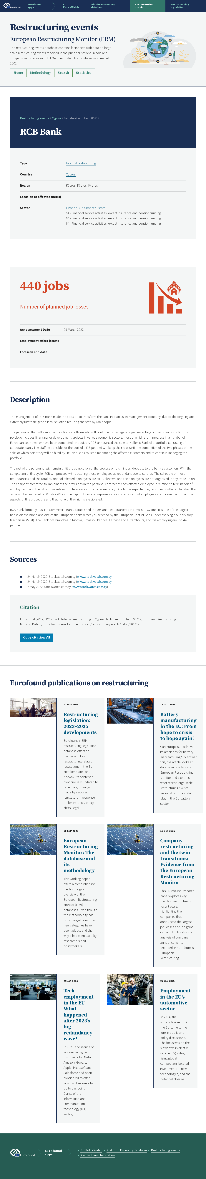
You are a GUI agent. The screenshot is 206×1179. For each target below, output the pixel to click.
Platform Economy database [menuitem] (103, 6)
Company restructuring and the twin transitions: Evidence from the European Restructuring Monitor (177, 862)
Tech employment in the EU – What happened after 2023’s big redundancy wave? (79, 1015)
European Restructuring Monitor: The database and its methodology (81, 856)
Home (18, 73)
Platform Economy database (127, 1150)
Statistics (83, 73)
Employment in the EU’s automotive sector (175, 1000)
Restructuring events (34, 118)
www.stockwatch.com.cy (94, 576)
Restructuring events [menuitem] (144, 6)
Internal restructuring (81, 163)
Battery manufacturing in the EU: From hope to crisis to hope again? (178, 727)
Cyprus (56, 118)
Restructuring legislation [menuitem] (179, 6)
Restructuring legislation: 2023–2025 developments (81, 724)
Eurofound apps (53, 1153)
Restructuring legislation (97, 1155)
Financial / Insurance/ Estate (85, 208)
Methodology (40, 73)
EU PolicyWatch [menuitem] (71, 6)
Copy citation (34, 638)
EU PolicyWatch (91, 1150)
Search (63, 73)
